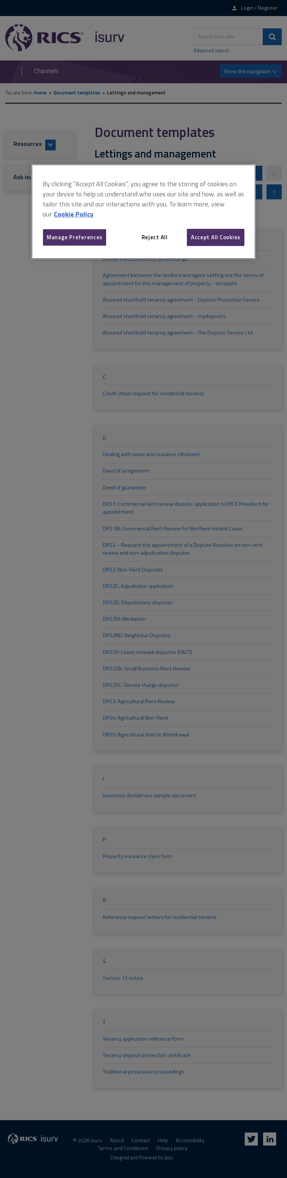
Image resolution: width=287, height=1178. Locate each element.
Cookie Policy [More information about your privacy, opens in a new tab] (73, 214)
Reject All (155, 237)
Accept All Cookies (215, 237)
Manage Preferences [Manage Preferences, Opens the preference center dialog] (74, 237)
